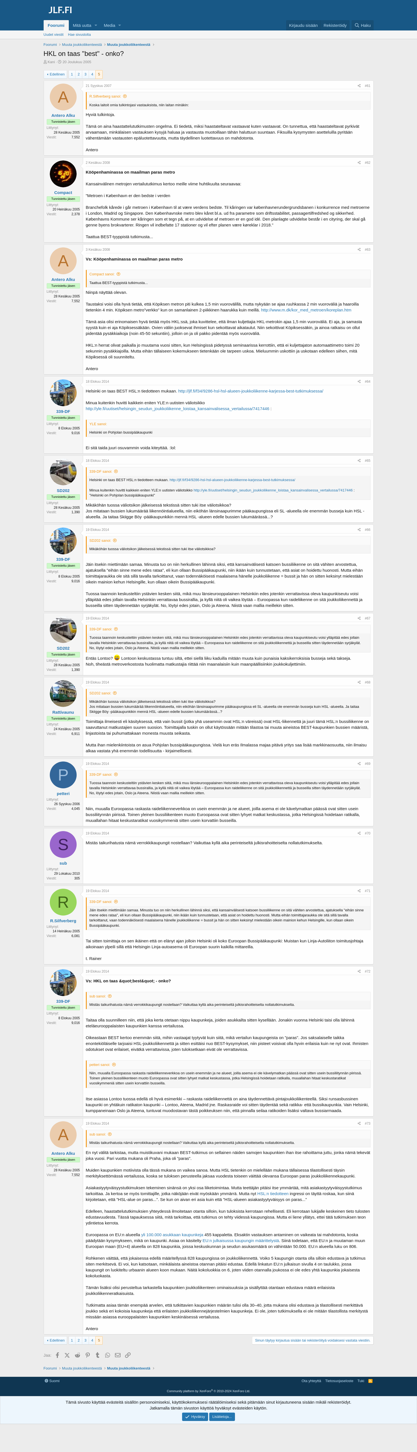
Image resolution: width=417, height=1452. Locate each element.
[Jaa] (359, 86)
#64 (367, 382)
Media (109, 25)
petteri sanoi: (99, 1065)
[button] (96, 25)
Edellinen (57, 74)
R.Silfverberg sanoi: (105, 96)
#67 (367, 618)
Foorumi (56, 25)
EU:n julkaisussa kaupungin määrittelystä (240, 1240)
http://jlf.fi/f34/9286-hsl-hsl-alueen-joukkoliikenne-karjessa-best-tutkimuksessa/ (250, 391)
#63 (367, 250)
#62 (367, 163)
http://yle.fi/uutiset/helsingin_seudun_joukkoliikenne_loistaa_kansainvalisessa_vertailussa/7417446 (177, 408)
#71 (367, 891)
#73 (367, 1123)
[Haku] (362, 25)
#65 (367, 461)
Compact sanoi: (102, 274)
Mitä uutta (82, 25)
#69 (367, 764)
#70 (367, 833)
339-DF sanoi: (100, 471)
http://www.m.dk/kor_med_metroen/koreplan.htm (306, 310)
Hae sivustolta (79, 34)
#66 (367, 530)
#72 (367, 971)
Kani (51, 62)
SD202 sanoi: (100, 540)
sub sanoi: (97, 996)
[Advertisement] (208, 1389)
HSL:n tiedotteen (273, 1193)
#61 (367, 86)
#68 (367, 682)
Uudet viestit (54, 34)
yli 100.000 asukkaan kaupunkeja (172, 1234)
